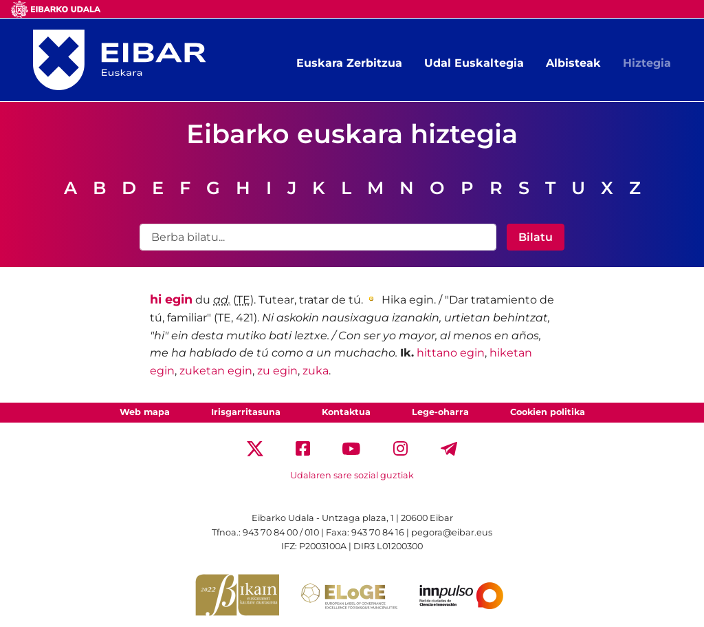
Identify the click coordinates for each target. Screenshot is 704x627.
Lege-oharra (440, 412)
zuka (315, 370)
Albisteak (573, 63)
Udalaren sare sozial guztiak (352, 475)
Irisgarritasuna (245, 412)
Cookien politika (547, 412)
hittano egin (451, 352)
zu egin (277, 370)
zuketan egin (215, 370)
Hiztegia (647, 63)
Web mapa (145, 412)
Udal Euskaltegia (474, 63)
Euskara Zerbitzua (349, 63)
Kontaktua (346, 412)
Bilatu (535, 237)
